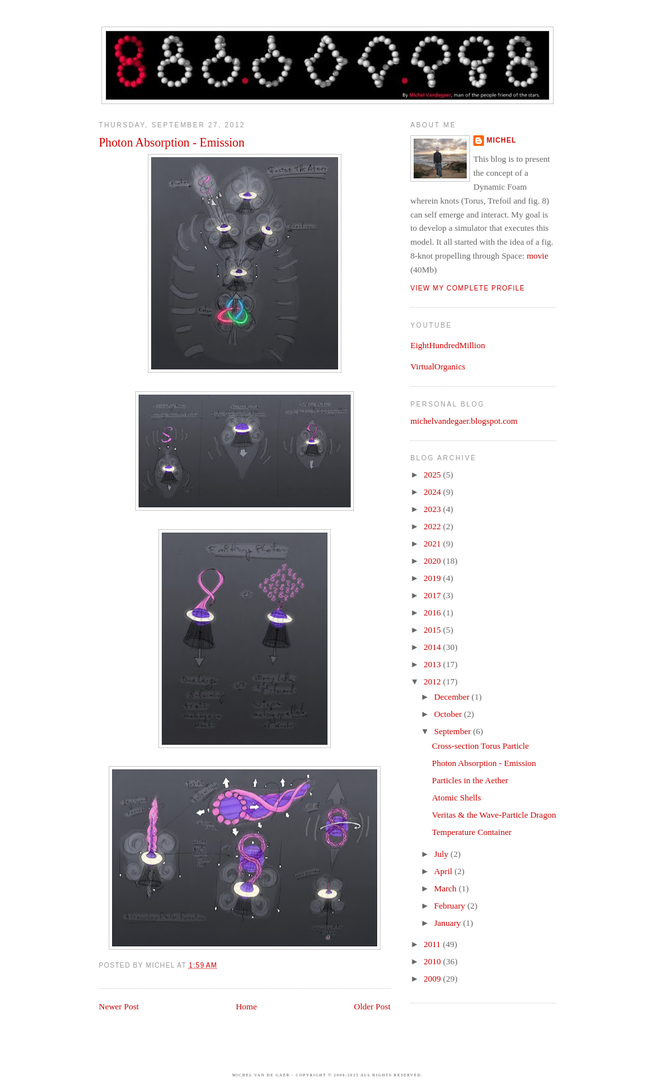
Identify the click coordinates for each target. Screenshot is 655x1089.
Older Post (372, 1006)
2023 (433, 509)
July (442, 854)
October (449, 714)
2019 (433, 578)
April (444, 871)
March (446, 888)
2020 (433, 561)
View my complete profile (467, 288)
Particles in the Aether (470, 780)
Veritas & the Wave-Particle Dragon (494, 815)
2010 (433, 961)
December (453, 697)
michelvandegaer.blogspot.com (464, 421)
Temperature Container (471, 832)
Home (246, 1006)
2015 (433, 630)
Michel (501, 140)
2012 (433, 681)
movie (537, 256)
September (453, 731)
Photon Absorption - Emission (172, 142)
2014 (433, 647)
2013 (433, 664)
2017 (433, 595)
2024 (433, 492)
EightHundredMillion (447, 345)
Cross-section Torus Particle (480, 746)
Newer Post (119, 1006)
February (450, 906)
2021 (433, 543)
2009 (433, 979)
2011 (433, 944)
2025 (433, 475)
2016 (433, 612)
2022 (433, 526)
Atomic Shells (456, 797)
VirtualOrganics (437, 366)
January (448, 923)
